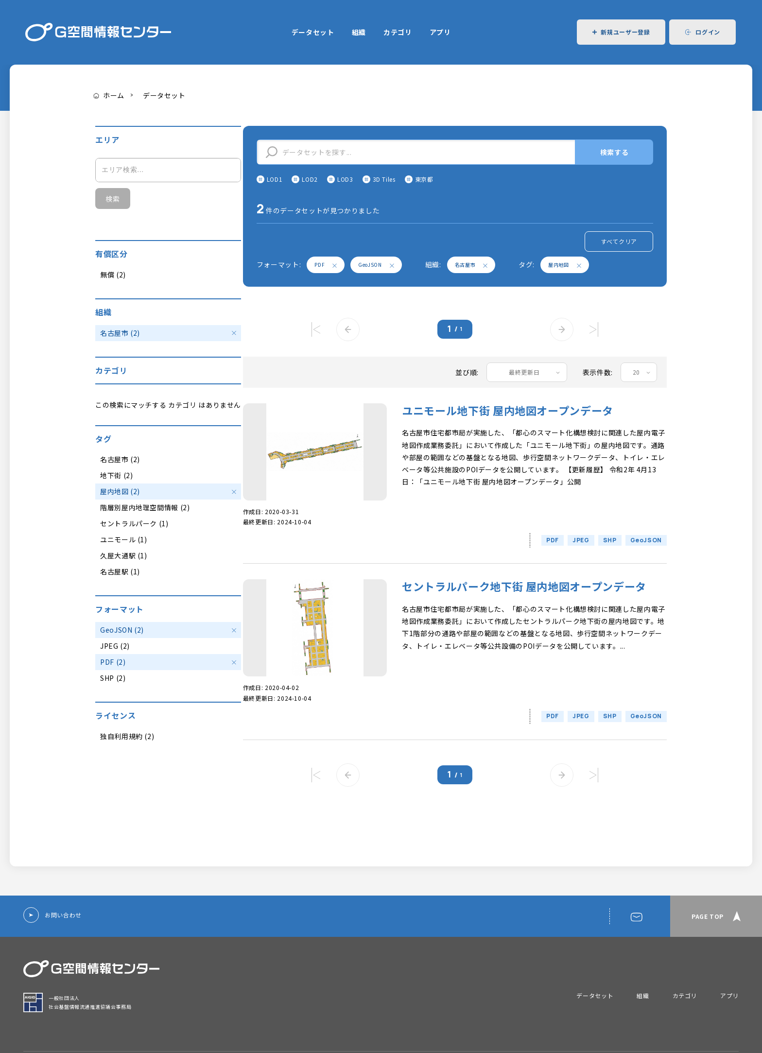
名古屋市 (471, 264)
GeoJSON (376, 264)
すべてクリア (619, 241)
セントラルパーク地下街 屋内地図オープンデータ (524, 586)
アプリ (440, 32)
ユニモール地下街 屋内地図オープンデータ (507, 410)
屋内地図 (564, 264)
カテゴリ (397, 32)
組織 (359, 32)
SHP (610, 540)
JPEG (580, 540)
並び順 (466, 372)
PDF (325, 264)
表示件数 (597, 372)
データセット (313, 32)
